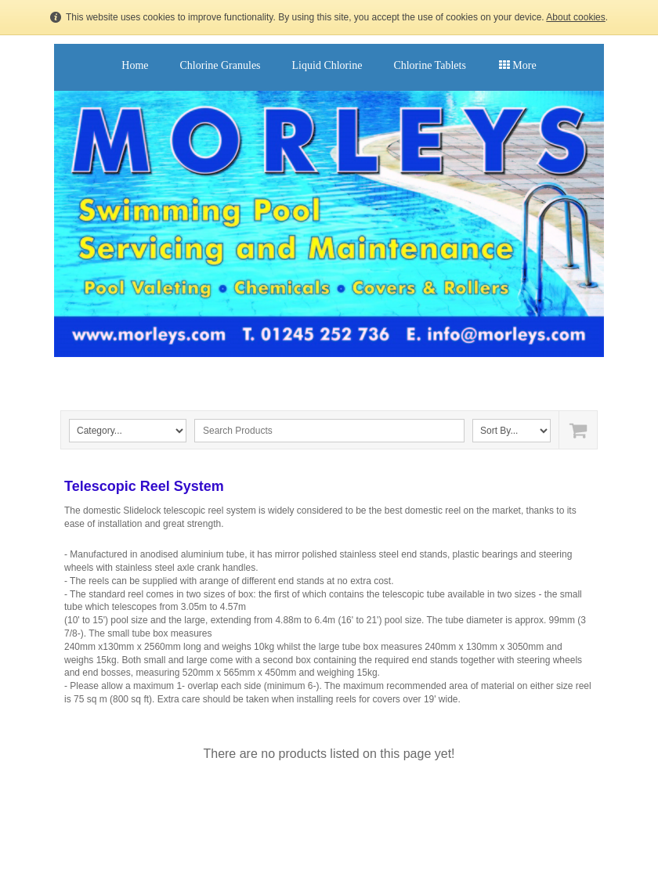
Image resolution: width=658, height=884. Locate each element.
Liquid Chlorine (327, 65)
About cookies (575, 17)
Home (134, 65)
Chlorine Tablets (429, 65)
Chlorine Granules (220, 65)
